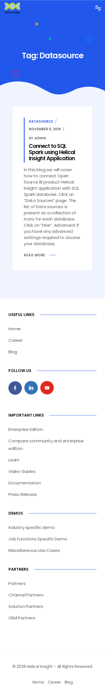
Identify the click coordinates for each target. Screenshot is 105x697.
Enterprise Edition (25, 429)
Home (14, 329)
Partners (16, 583)
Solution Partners (25, 606)
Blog (12, 352)
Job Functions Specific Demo (37, 539)
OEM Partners (21, 618)
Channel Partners (26, 595)
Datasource (41, 121)
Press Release (22, 494)
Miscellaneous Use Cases (34, 550)
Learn (13, 460)
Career (15, 340)
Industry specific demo (31, 527)
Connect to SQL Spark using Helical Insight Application (52, 152)
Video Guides (22, 471)
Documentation (24, 483)
